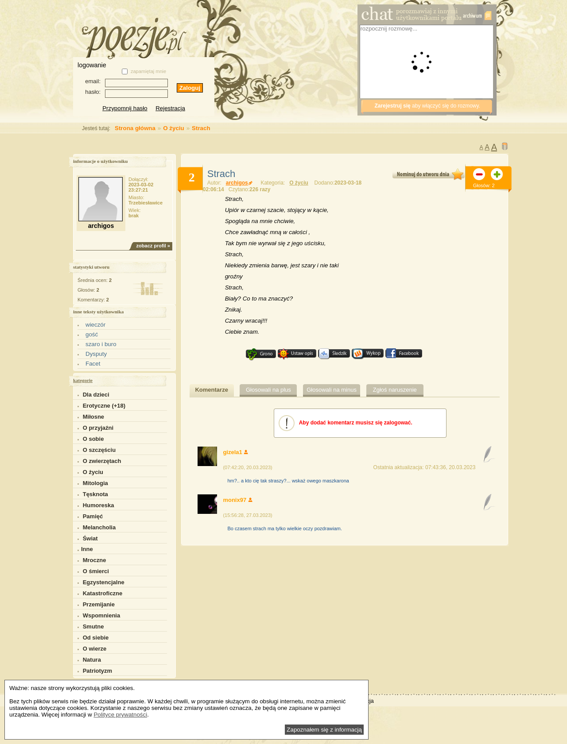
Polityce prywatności (120, 714)
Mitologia (95, 483)
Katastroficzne (103, 593)
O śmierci (96, 571)
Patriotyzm (97, 670)
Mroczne (94, 560)
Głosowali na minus (332, 389)
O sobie (93, 439)
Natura (92, 659)
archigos (239, 183)
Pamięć (93, 516)
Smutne (93, 626)
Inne (85, 549)
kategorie (83, 380)
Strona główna (116, 128)
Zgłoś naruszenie (395, 389)
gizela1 (235, 452)
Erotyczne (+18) (104, 405)
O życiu (173, 128)
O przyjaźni (98, 427)
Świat (90, 538)
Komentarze (211, 389)
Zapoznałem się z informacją (324, 729)
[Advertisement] (285, 59)
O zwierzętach (102, 461)
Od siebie (96, 637)
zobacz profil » (153, 245)
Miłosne (93, 416)
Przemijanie (99, 604)
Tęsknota (95, 494)
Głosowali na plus (268, 389)
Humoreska (98, 505)
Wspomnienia (101, 615)
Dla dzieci (96, 394)
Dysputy (96, 354)
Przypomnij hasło (124, 108)
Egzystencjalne (103, 582)
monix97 (237, 500)
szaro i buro (101, 344)
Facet (92, 363)
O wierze (94, 648)
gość (91, 334)
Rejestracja (170, 108)
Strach (201, 128)
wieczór (95, 324)
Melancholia (99, 527)
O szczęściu (99, 450)
